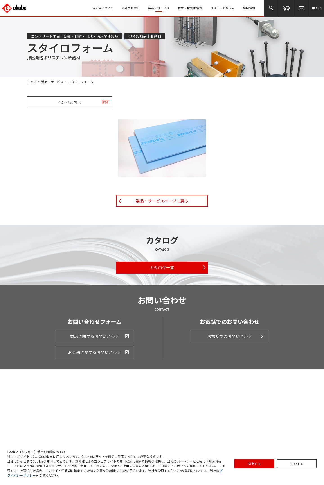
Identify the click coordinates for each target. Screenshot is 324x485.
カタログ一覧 (162, 267)
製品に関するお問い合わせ (94, 336)
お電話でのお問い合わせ (229, 336)
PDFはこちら (70, 102)
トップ (31, 82)
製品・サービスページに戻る (162, 201)
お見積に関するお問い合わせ (94, 352)
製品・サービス (52, 82)
